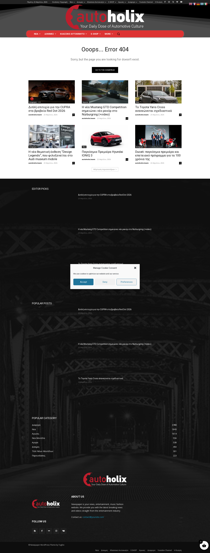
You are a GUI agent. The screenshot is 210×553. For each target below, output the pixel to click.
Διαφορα (32, 102)
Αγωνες (85, 102)
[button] (135, 268)
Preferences (127, 282)
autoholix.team (35, 115)
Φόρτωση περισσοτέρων (105, 169)
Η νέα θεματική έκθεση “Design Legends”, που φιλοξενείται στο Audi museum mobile (50, 155)
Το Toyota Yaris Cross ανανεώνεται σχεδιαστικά (153, 109)
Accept (83, 282)
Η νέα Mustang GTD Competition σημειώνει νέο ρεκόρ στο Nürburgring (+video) (104, 110)
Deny (105, 282)
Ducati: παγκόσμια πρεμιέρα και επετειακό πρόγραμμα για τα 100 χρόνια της (158, 155)
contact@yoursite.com (93, 517)
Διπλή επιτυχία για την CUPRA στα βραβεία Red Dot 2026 (49, 109)
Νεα (137, 102)
